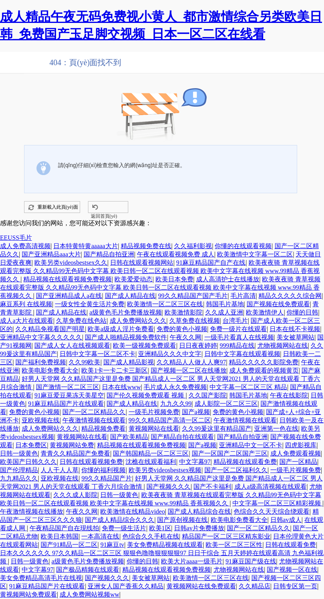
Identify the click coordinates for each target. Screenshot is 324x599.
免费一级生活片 (124, 528)
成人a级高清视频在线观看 (270, 486)
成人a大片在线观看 (26, 320)
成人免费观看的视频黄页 (264, 370)
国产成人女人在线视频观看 (72, 345)
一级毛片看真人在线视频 (239, 337)
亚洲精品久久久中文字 (169, 353)
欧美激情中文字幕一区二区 (255, 254)
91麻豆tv (112, 544)
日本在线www (121, 387)
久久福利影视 (193, 246)
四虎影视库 (301, 445)
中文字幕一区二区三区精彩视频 (277, 503)
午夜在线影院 (289, 395)
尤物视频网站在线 (282, 345)
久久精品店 (254, 586)
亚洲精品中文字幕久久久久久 (41, 337)
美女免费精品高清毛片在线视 (41, 578)
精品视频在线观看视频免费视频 (67, 279)
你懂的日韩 (302, 312)
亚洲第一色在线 (276, 428)
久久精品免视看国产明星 (50, 329)
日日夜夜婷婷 (198, 345)
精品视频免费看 (103, 428)
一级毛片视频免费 (154, 412)
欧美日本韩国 (60, 536)
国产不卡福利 (212, 486)
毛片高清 (243, 295)
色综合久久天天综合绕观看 (271, 511)
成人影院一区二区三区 (226, 403)
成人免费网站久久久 (138, 320)
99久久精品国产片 (106, 478)
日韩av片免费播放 (199, 528)
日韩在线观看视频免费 (91, 461)
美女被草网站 (296, 337)
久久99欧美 (84, 362)
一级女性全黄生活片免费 (89, 304)
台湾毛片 (235, 320)
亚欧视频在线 (41, 420)
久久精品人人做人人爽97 (191, 362)
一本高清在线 (100, 536)
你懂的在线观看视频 (243, 246)
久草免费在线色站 (81, 320)
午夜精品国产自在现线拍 (64, 528)
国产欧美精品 (129, 436)
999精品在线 (237, 345)
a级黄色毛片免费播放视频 (125, 312)
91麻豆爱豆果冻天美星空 (69, 395)
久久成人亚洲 (224, 312)
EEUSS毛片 (16, 237)
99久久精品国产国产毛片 (193, 295)
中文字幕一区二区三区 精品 (248, 387)
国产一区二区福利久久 (236, 470)
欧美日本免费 (174, 279)
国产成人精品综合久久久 (119, 519)
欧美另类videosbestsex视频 (165, 470)
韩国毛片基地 (225, 304)
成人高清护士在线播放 (227, 279)
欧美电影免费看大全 (50, 370)
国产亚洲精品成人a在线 (69, 295)
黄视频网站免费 (72, 445)
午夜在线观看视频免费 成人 (175, 254)
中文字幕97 (195, 461)
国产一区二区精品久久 (93, 412)
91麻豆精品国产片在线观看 (66, 403)
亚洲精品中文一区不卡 (250, 445)
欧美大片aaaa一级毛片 (192, 561)
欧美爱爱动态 (133, 279)
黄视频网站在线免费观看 (201, 586)
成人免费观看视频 (295, 453)
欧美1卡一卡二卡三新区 (114, 370)
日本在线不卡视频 (295, 329)
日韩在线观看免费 (290, 544)
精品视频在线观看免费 (245, 461)
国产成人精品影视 (128, 362)
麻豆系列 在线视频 (26, 304)
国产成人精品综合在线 (199, 511)
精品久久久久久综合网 (290, 295)
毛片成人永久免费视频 (175, 387)
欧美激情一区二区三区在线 (165, 304)
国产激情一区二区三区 (67, 387)
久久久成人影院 (75, 495)
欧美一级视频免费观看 (144, 345)
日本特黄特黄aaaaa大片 (85, 246)
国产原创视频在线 (182, 519)
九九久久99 (176, 403)
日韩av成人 (286, 519)
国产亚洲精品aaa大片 (51, 254)
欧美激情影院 (183, 312)
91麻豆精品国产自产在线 (210, 262)
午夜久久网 (185, 337)
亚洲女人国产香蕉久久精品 (125, 586)
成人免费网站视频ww (89, 594)
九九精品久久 (19, 478)
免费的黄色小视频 (182, 329)
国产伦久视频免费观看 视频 (146, 395)
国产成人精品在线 (130, 295)
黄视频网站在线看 (154, 428)
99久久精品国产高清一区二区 (170, 420)
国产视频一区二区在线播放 (189, 370)
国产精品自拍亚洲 (109, 254)
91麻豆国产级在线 (251, 561)
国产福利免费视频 (40, 362)
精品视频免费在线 (146, 246)
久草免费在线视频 (194, 320)
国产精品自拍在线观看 (182, 436)
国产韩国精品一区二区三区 (151, 453)
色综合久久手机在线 (150, 536)
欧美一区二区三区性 (234, 544)
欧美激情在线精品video (132, 511)
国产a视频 (196, 412)
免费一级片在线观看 (238, 329)
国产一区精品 (298, 461)
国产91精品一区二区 (69, 544)
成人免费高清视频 (25, 246)
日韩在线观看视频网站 (141, 262)
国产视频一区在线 (292, 569)
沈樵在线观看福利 (150, 461)
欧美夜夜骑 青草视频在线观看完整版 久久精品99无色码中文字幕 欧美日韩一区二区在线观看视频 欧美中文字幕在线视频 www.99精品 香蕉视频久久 (160, 271)
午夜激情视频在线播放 (31, 511)
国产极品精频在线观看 (87, 569)
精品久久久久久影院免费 (263, 362)
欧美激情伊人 (265, 312)
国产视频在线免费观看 (278, 304)
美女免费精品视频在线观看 (165, 544)
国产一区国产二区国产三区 (230, 453)
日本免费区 (31, 445)
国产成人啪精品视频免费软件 (126, 337)
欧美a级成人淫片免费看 (121, 329)
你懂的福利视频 (103, 470)
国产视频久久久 (168, 486)
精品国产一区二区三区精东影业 (226, 536)
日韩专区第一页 (295, 586)
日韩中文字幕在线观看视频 (242, 353)
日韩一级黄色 (19, 453)
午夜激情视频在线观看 (93, 420)
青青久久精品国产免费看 (75, 453)
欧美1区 (160, 528)
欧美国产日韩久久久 (28, 461)
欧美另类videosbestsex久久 (70, 262)
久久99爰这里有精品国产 (216, 428)
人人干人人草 (60, 470)
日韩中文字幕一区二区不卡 (97, 353)
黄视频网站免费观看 (28, 594)
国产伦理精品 (19, 470)
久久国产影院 (208, 395)
